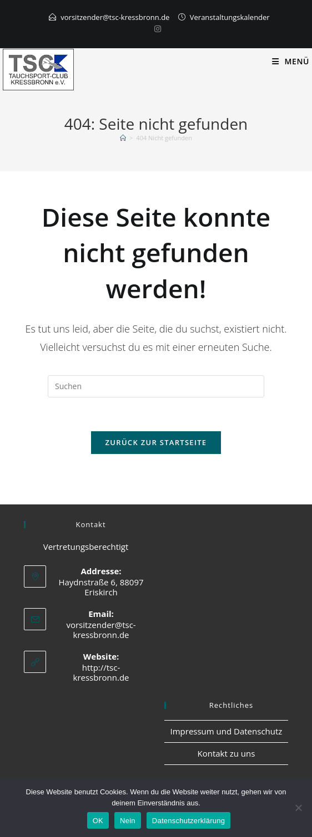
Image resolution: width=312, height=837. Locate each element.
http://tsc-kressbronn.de (101, 672)
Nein (127, 820)
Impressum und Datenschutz (226, 731)
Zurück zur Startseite (156, 442)
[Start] (123, 138)
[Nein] (298, 807)
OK (98, 820)
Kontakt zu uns (226, 753)
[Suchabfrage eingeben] (156, 386)
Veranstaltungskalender (230, 17)
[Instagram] (156, 29)
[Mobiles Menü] (290, 61)
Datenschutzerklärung (188, 820)
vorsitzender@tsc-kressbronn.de (115, 17)
